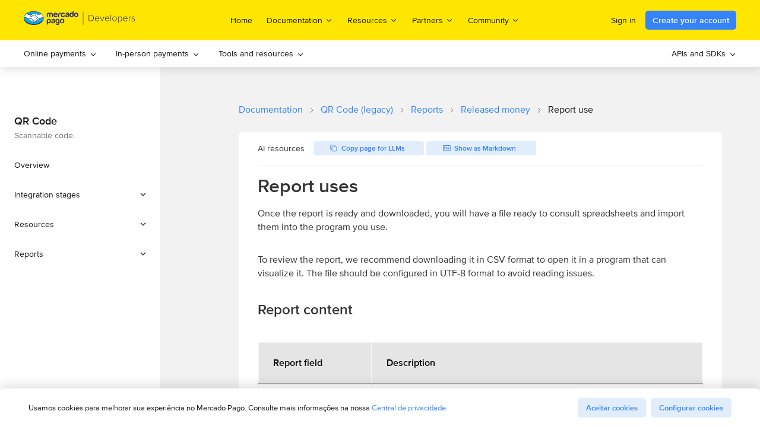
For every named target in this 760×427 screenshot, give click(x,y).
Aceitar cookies (612, 407)
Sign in (623, 20)
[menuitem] (60, 53)
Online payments (60, 53)
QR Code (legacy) (357, 109)
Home (241, 20)
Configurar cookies (691, 407)
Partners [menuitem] (433, 19)
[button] (80, 194)
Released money (495, 109)
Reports (427, 109)
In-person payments (158, 53)
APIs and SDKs (704, 53)
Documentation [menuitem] (300, 19)
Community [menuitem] (494, 19)
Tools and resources (261, 53)
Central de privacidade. (410, 407)
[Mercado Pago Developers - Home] (80, 20)
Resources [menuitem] (372, 19)
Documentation (271, 109)
